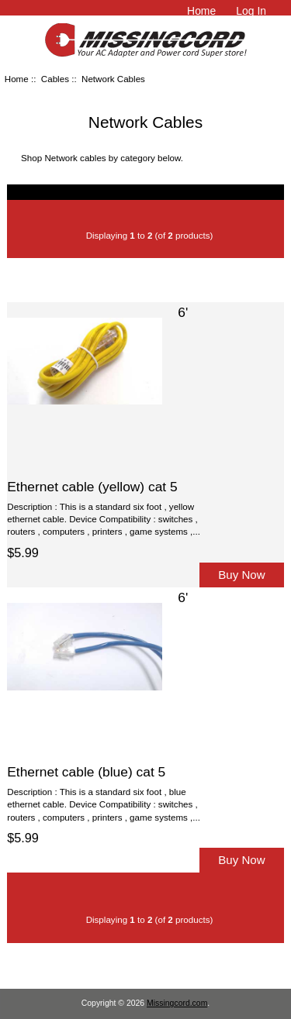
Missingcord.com (177, 1003)
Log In (251, 11)
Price (178, 279)
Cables (55, 79)
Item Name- (126, 279)
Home (201, 11)
